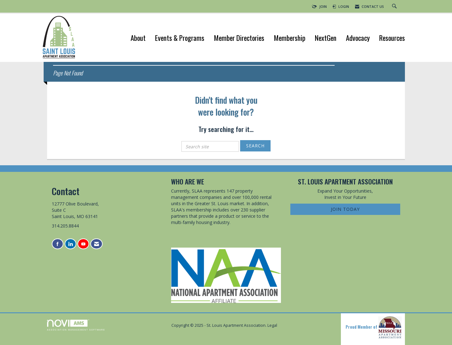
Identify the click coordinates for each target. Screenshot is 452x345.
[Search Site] (395, 6)
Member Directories (239, 38)
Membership (289, 38)
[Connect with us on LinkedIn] (70, 243)
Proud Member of (374, 327)
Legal (272, 325)
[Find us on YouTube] (83, 243)
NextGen (325, 38)
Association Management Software (76, 325)
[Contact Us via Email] (96, 243)
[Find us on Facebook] (57, 243)
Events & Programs (179, 38)
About (138, 38)
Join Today (345, 209)
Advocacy (358, 38)
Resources (392, 38)
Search (255, 146)
